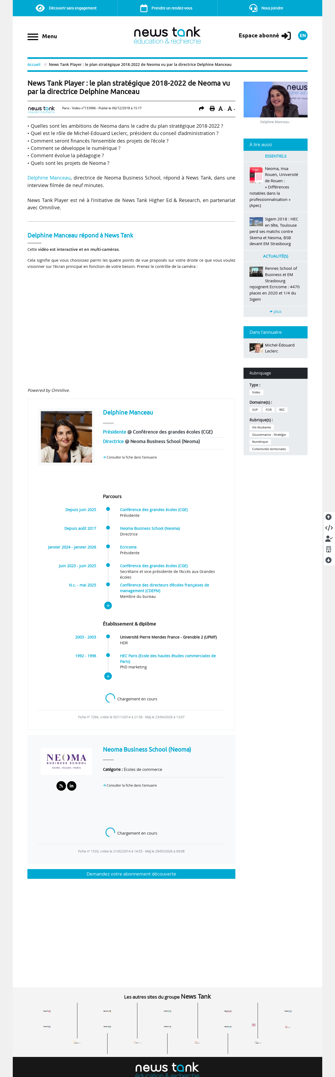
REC (282, 410)
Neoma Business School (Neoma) (150, 528)
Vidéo (256, 392)
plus (276, 311)
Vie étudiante (261, 427)
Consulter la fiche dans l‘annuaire (130, 457)
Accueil (33, 64)
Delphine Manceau (49, 177)
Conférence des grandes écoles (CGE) (154, 509)
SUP (255, 410)
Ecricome (128, 547)
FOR (269, 410)
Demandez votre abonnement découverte (131, 874)
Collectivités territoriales (269, 449)
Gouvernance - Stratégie (269, 435)
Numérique (260, 442)
